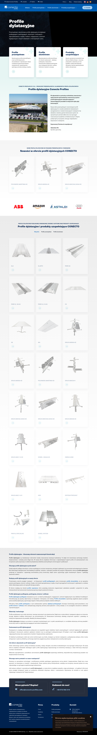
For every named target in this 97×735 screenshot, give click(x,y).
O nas (39, 709)
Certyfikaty (40, 712)
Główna (27, 7)
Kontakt (87, 7)
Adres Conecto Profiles (12, 1)
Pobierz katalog (78, 2)
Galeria (39, 714)
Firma (64, 2)
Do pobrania (41, 717)
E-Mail (41, 1)
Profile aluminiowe (53, 7)
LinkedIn (24, 1)
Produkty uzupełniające (68, 7)
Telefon (33, 1)
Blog (70, 2)
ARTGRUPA (85, 731)
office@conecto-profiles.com (31, 690)
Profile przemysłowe (39, 7)
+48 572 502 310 (63, 690)
